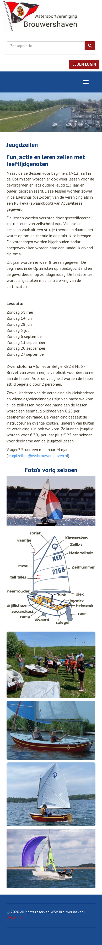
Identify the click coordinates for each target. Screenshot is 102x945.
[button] (84, 64)
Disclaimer (15, 917)
